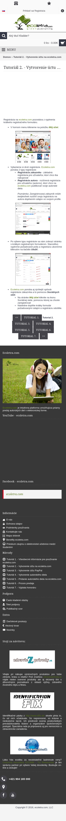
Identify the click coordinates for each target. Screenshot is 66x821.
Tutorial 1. (31, 317)
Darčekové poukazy (15, 621)
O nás (7, 519)
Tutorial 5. (22, 330)
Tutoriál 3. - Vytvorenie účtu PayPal (22, 570)
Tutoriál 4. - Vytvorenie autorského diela (25, 574)
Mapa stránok (11, 535)
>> (43, 336)
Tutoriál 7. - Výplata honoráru (19, 587)
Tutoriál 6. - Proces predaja (18, 583)
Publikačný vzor (13, 608)
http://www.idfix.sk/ (35, 715)
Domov (7, 57)
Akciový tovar (11, 625)
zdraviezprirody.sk (52, 677)
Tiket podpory (11, 604)
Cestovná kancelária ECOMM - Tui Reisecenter (28, 762)
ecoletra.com (25, 119)
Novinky (9, 630)
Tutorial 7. (28, 336)
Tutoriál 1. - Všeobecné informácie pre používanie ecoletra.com (30, 561)
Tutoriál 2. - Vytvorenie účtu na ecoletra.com (37, 57)
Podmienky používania (16, 527)
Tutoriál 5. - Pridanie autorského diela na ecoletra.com (32, 579)
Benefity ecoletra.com (15, 539)
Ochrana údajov (12, 523)
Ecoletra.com (48, 167)
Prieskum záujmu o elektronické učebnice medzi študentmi (29, 546)
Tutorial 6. (43, 330)
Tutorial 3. (22, 323)
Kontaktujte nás (12, 531)
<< (16, 317)
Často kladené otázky (15, 600)
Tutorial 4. (43, 323)
